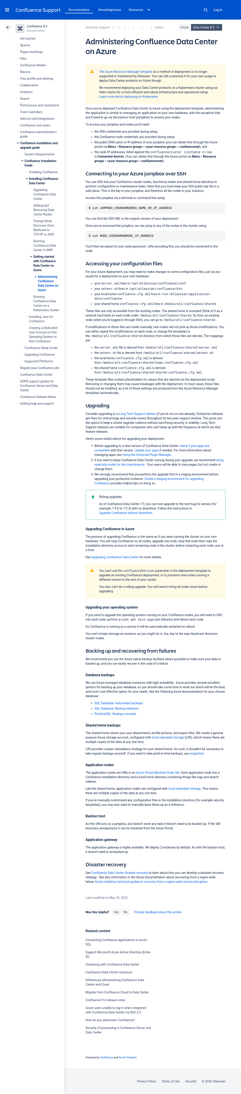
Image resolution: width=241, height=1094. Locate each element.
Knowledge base (109, 10)
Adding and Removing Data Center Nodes (43, 210)
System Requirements (39, 154)
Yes (116, 912)
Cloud (184, 27)
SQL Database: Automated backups (118, 703)
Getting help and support (37, 403)
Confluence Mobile (33, 65)
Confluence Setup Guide (40, 348)
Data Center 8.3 (207, 27)
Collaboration (29, 85)
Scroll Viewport (128, 1057)
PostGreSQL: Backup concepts (115, 714)
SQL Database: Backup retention (116, 708)
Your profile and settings (36, 78)
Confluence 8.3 (37, 26)
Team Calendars (31, 112)
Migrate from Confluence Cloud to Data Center (117, 992)
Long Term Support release (137, 414)
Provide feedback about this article (157, 912)
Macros (25, 72)
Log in (218, 10)
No (126, 912)
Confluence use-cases (35, 125)
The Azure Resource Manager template (126, 71)
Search (205, 9)
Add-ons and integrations (37, 118)
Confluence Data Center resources (109, 972)
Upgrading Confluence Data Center (44, 194)
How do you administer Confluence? (110, 1020)
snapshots (197, 753)
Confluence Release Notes (38, 397)
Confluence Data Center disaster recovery (119, 873)
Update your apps (147, 450)
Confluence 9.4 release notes (105, 1000)
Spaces (25, 45)
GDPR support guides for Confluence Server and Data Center (39, 386)
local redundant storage (168, 737)
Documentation (79, 10)
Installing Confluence (43, 172)
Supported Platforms (38, 361)
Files (23, 58)
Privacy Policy (146, 1081)
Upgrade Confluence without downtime (125, 513)
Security (190, 1081)
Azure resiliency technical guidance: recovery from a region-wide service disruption (151, 881)
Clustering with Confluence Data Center (112, 964)
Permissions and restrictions (39, 105)
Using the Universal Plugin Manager (147, 455)
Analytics (26, 92)
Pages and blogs (31, 52)
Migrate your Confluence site (39, 368)
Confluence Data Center (36, 374)
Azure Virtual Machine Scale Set (157, 772)
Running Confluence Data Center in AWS (44, 245)
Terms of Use (170, 1081)
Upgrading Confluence (39, 354)
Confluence (106, 1057)
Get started (27, 38)
